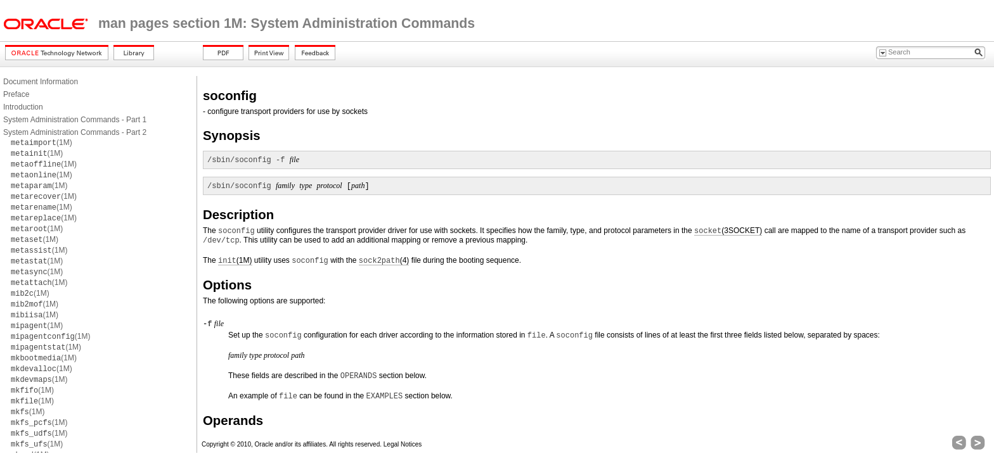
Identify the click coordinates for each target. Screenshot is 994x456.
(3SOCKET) (728, 231)
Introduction (23, 107)
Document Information (40, 81)
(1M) (41, 142)
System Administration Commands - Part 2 (74, 132)
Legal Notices (403, 444)
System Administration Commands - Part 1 (74, 119)
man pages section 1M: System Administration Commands (286, 23)
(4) (384, 260)
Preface (16, 94)
